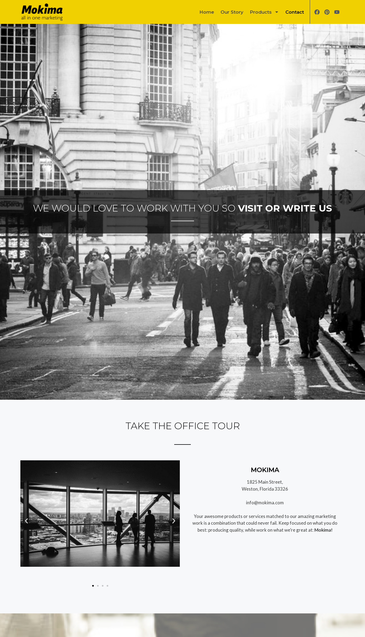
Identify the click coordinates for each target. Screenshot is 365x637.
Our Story (232, 12)
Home (206, 12)
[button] (26, 521)
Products (264, 12)
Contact (294, 12)
